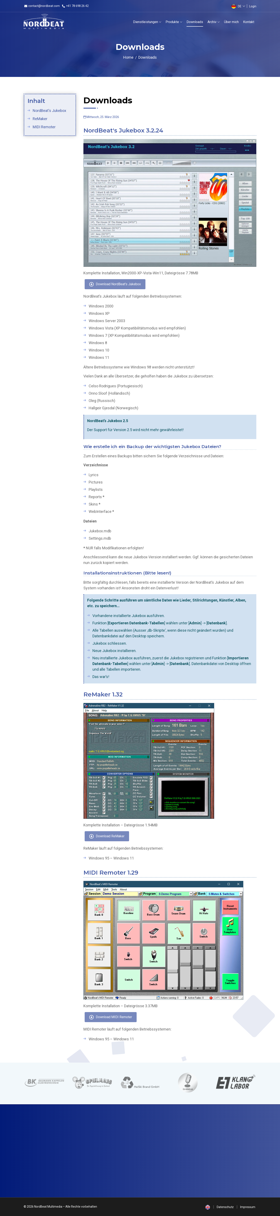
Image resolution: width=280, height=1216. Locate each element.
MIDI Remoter (43, 127)
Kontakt (248, 22)
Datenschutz (225, 1207)
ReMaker (39, 119)
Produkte (172, 22)
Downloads (195, 22)
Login (252, 6)
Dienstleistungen (145, 22)
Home (128, 57)
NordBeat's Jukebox (49, 110)
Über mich (231, 22)
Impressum (247, 1207)
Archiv (211, 22)
